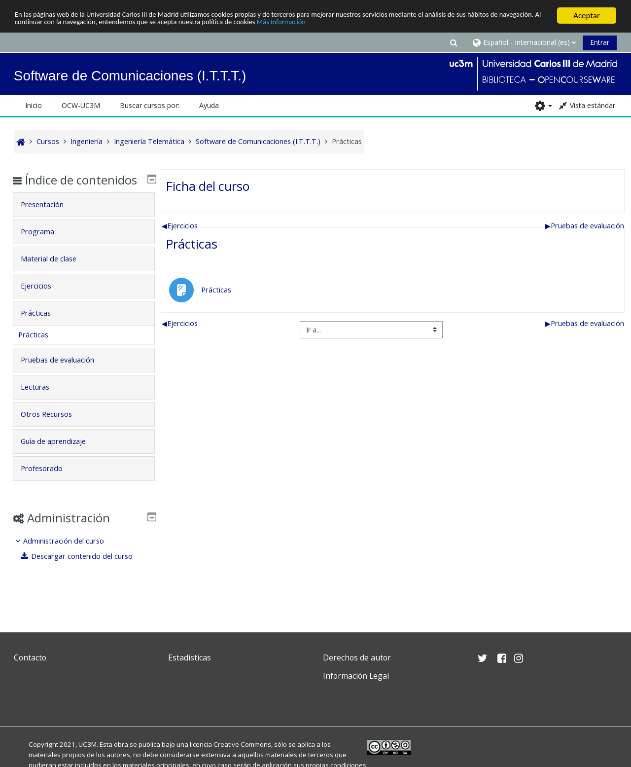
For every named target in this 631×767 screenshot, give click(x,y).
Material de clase (55, 273)
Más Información (417, 24)
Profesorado (49, 482)
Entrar (599, 42)
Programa (44, 246)
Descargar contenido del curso (84, 570)
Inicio (33, 105)
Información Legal (356, 675)
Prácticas (191, 243)
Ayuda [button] (209, 105)
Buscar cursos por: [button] (149, 105)
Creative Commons (242, 744)
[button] (453, 42)
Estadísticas (189, 657)
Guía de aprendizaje (60, 455)
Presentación (49, 218)
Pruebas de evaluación (584, 225)
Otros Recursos (53, 428)
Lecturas (42, 401)
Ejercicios (180, 225)
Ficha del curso (207, 185)
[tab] (83, 219)
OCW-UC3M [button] (81, 105)
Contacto (30, 657)
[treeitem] (83, 563)
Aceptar (586, 15)
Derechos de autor (357, 657)
